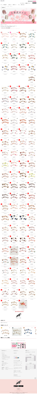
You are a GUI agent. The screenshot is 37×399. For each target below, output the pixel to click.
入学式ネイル (11, 6)
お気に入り (9, 4)
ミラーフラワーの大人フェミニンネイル (17, 328)
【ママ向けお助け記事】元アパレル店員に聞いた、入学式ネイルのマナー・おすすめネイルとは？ (10, 28)
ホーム (2, 4)
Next (35, 324)
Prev (2, 324)
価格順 (35, 30)
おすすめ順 (30, 30)
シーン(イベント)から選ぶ (6, 6)
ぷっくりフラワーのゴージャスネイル (5, 328)
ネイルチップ (2, 6)
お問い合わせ (22, 4)
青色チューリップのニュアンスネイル (28, 327)
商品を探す (5, 4)
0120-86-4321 (31, 1)
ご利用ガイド (15, 4)
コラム (19, 4)
